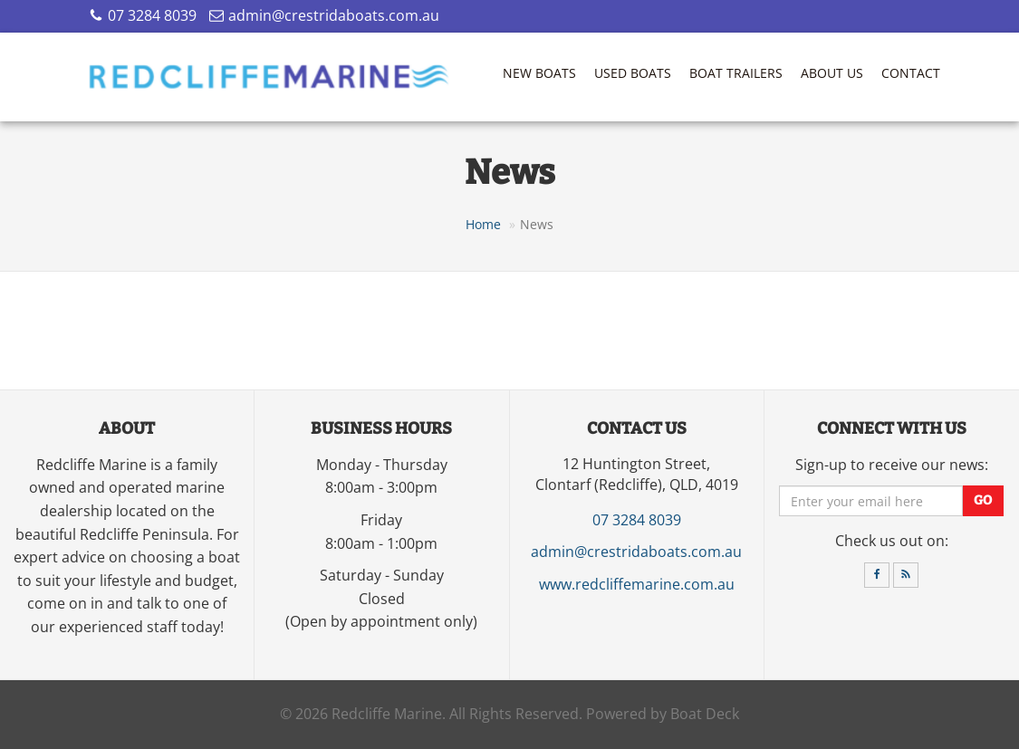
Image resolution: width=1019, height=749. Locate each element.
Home (483, 224)
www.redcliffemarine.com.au (637, 584)
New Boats (539, 73)
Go (983, 501)
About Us (832, 73)
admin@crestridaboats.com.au (333, 15)
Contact (910, 73)
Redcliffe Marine (387, 714)
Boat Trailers (736, 73)
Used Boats (632, 73)
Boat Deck (704, 714)
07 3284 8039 (152, 15)
